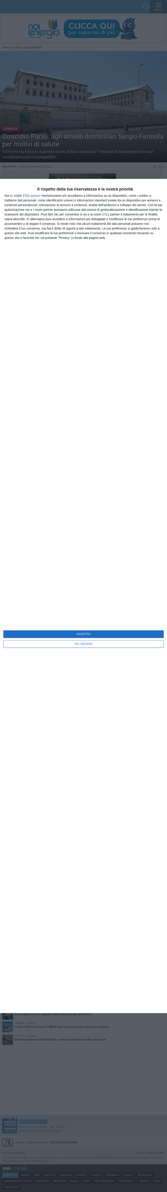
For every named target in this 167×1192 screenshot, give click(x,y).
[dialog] (83, 596)
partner (35, 195)
